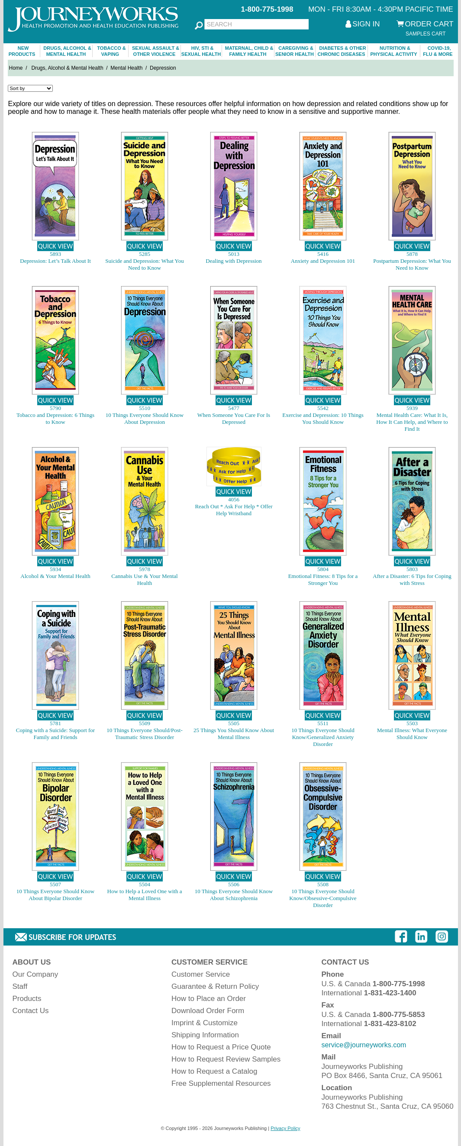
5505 (233, 723)
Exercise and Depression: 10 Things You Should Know (323, 418)
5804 (323, 569)
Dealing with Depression (233, 261)
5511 (323, 723)
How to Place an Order (208, 998)
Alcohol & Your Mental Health (55, 576)
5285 (144, 254)
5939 (412, 408)
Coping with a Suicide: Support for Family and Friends (55, 733)
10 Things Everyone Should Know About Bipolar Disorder (55, 894)
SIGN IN (366, 24)
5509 (144, 723)
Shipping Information (205, 1035)
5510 (144, 408)
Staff (20, 986)
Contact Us (31, 1011)
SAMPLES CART (425, 34)
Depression (163, 68)
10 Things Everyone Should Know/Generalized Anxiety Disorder (322, 737)
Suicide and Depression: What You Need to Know (144, 264)
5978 (144, 569)
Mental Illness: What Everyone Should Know (412, 733)
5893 (55, 254)
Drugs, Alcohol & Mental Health (67, 68)
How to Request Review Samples (225, 1059)
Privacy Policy (285, 1128)
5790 (55, 408)
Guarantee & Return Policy (215, 986)
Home (16, 68)
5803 (412, 569)
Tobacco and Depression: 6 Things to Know (55, 418)
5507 (55, 884)
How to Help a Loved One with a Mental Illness (144, 894)
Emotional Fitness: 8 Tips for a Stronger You (323, 579)
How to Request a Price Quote (221, 1047)
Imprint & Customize (204, 1023)
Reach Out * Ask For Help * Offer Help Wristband (233, 510)
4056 (233, 499)
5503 (412, 723)
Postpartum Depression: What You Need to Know (412, 264)
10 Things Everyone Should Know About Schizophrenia (234, 894)
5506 (233, 884)
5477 (233, 408)
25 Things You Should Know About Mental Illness (233, 733)
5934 (55, 569)
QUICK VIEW (55, 246)
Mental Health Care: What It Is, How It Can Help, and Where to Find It (412, 422)
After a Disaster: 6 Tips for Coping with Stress (412, 579)
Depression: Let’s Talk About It (55, 261)
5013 (233, 254)
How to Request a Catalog (214, 1071)
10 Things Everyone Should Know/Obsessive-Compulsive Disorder (322, 898)
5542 (323, 408)
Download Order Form (207, 1011)
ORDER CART (429, 24)
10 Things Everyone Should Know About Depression (145, 418)
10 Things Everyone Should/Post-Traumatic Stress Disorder (144, 733)
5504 (144, 884)
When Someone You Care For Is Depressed (233, 418)
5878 (412, 254)
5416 (323, 254)
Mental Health (126, 68)
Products (27, 998)
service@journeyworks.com (364, 1045)
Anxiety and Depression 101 (323, 261)
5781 (55, 723)
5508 (323, 884)
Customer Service (200, 974)
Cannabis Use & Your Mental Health (144, 579)
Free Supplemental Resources (221, 1083)
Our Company (35, 974)
